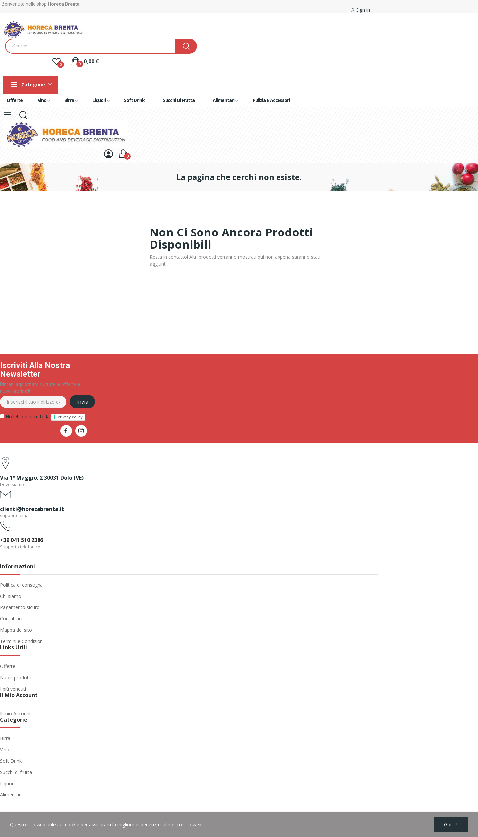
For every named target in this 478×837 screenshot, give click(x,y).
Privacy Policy (70, 417)
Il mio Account (15, 713)
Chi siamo (10, 596)
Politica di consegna (21, 585)
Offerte (7, 666)
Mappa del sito (16, 630)
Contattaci (11, 618)
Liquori (7, 783)
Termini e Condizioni (22, 641)
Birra (5, 738)
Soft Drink (11, 761)
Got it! (450, 824)
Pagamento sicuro (20, 607)
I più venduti (13, 689)
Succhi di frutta (16, 772)
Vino (4, 749)
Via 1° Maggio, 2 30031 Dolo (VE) (42, 477)
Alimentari (11, 794)
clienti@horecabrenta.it (32, 508)
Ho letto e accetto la (42, 416)
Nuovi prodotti (15, 677)
